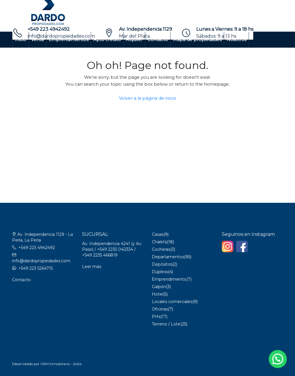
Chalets (159, 241)
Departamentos (168, 256)
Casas (157, 234)
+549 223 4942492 (49, 29)
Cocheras (161, 249)
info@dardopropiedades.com (41, 260)
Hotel (157, 294)
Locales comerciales (172, 301)
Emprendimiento (169, 279)
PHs (156, 316)
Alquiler (134, 39)
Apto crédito (107, 39)
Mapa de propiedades (197, 39)
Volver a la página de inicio (147, 98)
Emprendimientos (68, 39)
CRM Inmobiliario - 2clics (61, 364)
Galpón (159, 286)
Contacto (158, 39)
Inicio (20, 39)
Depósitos (162, 264)
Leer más (91, 266)
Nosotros (236, 39)
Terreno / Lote (166, 324)
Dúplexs (160, 271)
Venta (37, 39)
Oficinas (160, 309)
